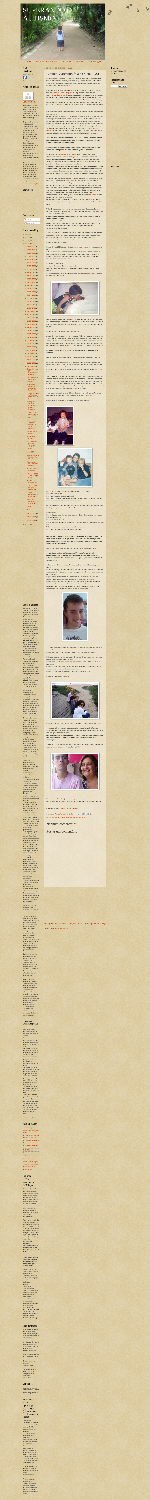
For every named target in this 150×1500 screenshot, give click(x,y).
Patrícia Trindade (28, 74)
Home (28, 61)
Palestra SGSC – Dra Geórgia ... (32, 481)
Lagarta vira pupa (29, 1128)
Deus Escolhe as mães (46, 61)
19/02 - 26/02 (31, 360)
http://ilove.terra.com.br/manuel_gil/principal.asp (31, 1136)
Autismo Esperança (58, 95)
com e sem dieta (94, 195)
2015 (27, 234)
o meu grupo (86, 247)
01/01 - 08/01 (31, 520)
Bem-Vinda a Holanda (72, 61)
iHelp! (28, 509)
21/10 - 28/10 (31, 256)
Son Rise (26, 1159)
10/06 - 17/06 (31, 308)
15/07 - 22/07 (31, 292)
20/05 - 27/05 (31, 318)
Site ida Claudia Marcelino (69, 808)
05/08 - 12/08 (31, 282)
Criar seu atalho (27, 81)
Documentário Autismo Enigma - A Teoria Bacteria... (31, 424)
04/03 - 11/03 (31, 353)
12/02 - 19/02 (31, 363)
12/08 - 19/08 (31, 279)
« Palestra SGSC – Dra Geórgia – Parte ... (33, 475)
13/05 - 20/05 (31, 321)
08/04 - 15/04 (31, 337)
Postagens (28, 219)
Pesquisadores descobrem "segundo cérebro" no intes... (32, 445)
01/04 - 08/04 (31, 340)
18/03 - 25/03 (31, 347)
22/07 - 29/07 (31, 289)
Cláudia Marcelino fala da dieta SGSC (33, 457)
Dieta (57, 817)
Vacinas (25, 1156)
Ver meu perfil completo (31, 184)
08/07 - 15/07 (31, 295)
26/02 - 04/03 (31, 356)
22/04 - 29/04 (31, 331)
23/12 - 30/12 (31, 247)
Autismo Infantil (28, 1153)
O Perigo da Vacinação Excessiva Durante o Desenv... (31, 405)
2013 (27, 241)
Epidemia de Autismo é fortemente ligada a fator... (32, 387)
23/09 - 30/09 (31, 259)
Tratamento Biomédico (77, 817)
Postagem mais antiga (95, 923)
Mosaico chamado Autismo (33, 432)
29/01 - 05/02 (31, 514)
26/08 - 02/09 (31, 272)
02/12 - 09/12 (31, 253)
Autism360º (30, 452)
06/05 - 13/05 (31, 324)
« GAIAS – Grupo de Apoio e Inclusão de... (32, 487)
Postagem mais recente (55, 923)
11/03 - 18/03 (31, 350)
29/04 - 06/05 (31, 327)
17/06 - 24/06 (31, 305)
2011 (27, 524)
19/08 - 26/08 (31, 276)
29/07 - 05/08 (31, 285)
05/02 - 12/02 (31, 366)
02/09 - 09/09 (31, 269)
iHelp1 (29, 506)
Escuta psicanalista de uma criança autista (30, 1165)
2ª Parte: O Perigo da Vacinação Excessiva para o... (33, 395)
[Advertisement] (75, 904)
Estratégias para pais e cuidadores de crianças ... (32, 371)
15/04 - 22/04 (31, 334)
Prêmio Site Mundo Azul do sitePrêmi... (32, 501)
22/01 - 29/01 (31, 517)
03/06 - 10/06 (31, 311)
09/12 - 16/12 (31, 250)
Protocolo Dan (64, 817)
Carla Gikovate (28, 1150)
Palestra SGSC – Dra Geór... (32, 469)
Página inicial (75, 923)
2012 (27, 244)
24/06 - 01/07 (31, 302)
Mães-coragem (94, 61)
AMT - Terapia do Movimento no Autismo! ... (32, 379)
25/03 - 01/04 (31, 343)
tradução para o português (62, 93)
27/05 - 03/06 (31, 314)
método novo (27, 1169)
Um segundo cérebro (31, 437)
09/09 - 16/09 (31, 266)
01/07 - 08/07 (31, 298)
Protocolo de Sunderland (67, 154)
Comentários (29, 223)
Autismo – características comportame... (32, 494)
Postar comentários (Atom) (59, 928)
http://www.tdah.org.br (30, 1162)
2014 (27, 237)
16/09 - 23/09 (31, 263)
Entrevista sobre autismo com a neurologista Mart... (32, 415)
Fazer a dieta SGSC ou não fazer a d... (32, 464)
